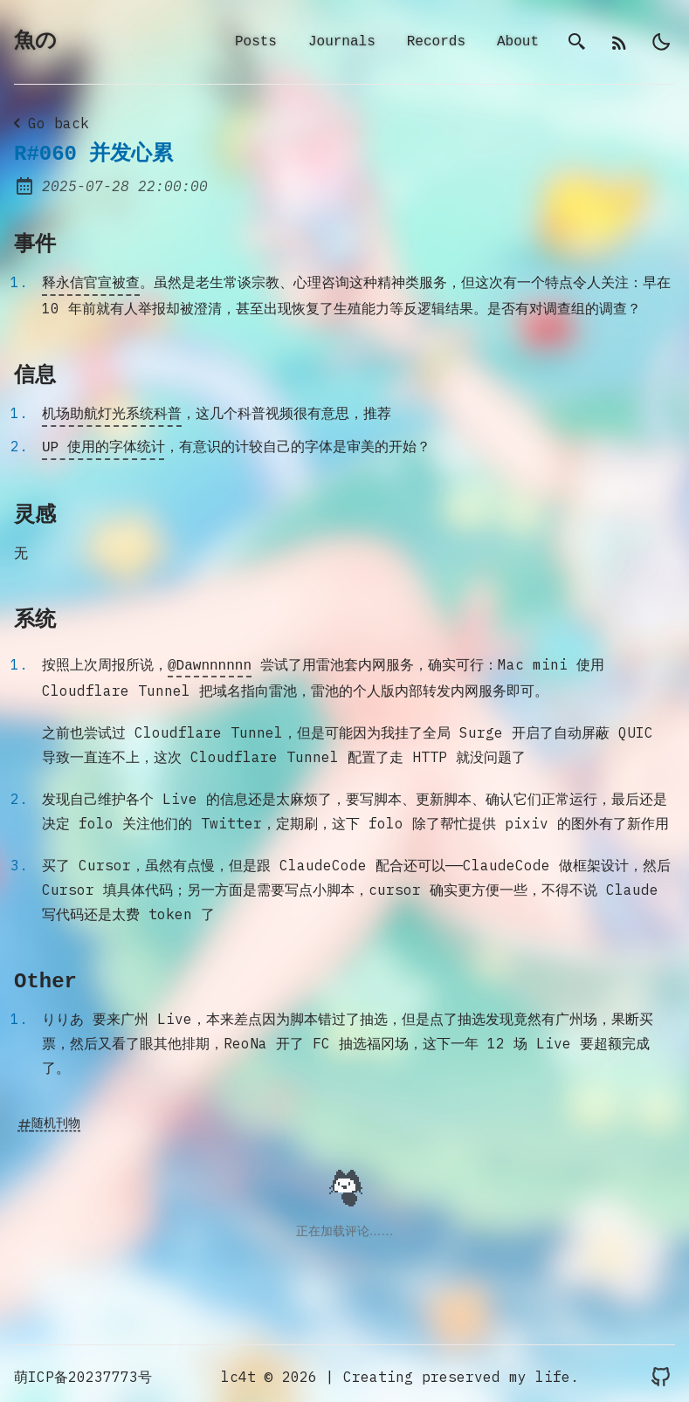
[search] (577, 43)
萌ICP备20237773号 (83, 1370)
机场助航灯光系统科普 (112, 413)
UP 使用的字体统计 (103, 444)
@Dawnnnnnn (209, 660)
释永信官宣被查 (91, 283)
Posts (256, 42)
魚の (35, 42)
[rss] (619, 42)
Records (436, 42)
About (518, 42)
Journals (342, 42)
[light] (661, 43)
